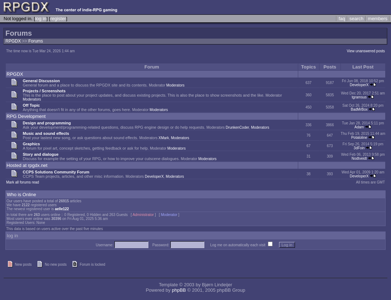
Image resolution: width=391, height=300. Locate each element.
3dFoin (359, 148)
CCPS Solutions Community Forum (56, 172)
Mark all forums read (22, 182)
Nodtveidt (359, 158)
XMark (163, 138)
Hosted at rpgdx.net (26, 165)
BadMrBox (359, 109)
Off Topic (31, 105)
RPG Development (25, 116)
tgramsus (359, 97)
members (377, 18)
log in (40, 18)
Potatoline (359, 138)
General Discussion (41, 81)
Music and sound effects (46, 133)
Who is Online (21, 194)
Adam (359, 127)
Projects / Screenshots (44, 91)
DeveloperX (359, 85)
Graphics (31, 144)
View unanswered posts (366, 51)
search (356, 18)
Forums (35, 41)
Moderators (175, 85)
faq (342, 18)
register (58, 18)
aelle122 (62, 209)
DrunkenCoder (237, 127)
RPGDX (13, 41)
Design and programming (47, 123)
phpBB (179, 290)
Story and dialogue (40, 154)
